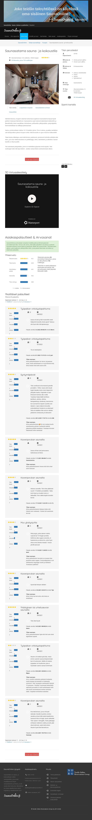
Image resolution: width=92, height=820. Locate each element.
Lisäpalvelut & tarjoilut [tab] (25, 108)
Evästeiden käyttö (55, 790)
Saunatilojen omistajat (56, 794)
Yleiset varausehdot (56, 781)
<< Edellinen (8, 302)
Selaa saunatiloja (34, 43)
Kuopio (44, 43)
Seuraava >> (27, 302)
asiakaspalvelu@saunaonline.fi (33, 787)
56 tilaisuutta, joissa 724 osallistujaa (21, 60)
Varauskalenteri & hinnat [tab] (42, 108)
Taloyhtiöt (31, 25)
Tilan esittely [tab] (12, 108)
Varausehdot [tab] (12, 112)
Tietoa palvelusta (55, 774)
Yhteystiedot (54, 778)
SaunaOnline (22, 43)
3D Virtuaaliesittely (79, 97)
